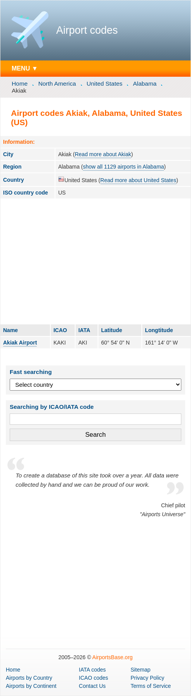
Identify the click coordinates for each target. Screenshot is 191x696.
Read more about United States (138, 180)
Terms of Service (151, 686)
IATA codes (92, 670)
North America (57, 83)
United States (104, 83)
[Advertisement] (95, 261)
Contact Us (92, 686)
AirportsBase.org (112, 657)
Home (20, 83)
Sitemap (140, 670)
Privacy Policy (147, 678)
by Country (29, 678)
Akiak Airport (20, 342)
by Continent (31, 686)
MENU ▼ (25, 68)
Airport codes (87, 30)
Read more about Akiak (103, 154)
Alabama (145, 83)
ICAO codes (93, 678)
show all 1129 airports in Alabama (123, 167)
